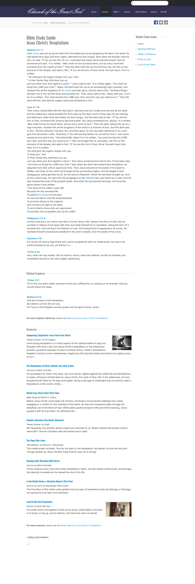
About (94, 12)
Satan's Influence (147, 54)
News (117, 12)
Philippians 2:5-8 (36, 218)
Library (106, 12)
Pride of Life (144, 59)
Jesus (36, 53)
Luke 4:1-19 (33, 107)
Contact (153, 12)
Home (45, 23)
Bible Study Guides (58, 23)
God (67, 60)
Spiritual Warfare (146, 49)
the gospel (43, 194)
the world (66, 90)
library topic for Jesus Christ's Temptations (81, 525)
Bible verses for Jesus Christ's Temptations (87, 318)
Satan (127, 93)
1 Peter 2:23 (33, 252)
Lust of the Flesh (146, 64)
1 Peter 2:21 (33, 280)
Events (128, 12)
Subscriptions (141, 12)
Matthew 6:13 (34, 297)
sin (68, 245)
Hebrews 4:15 (34, 238)
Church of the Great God (54, 11)
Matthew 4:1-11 (35, 50)
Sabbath (90, 178)
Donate (164, 12)
